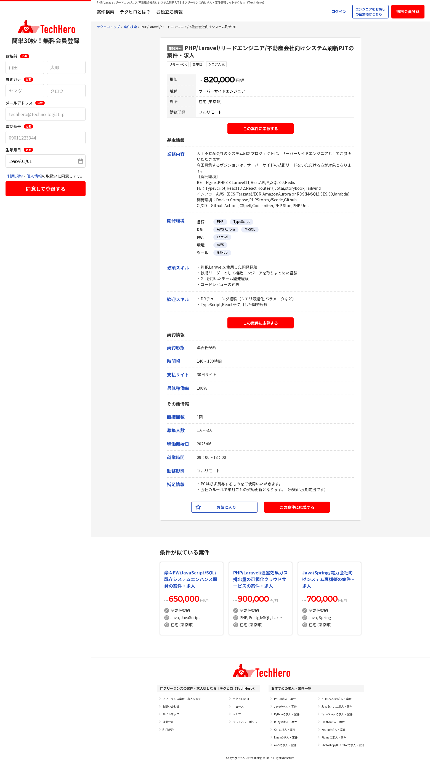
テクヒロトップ (108, 26)
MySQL (250, 229)
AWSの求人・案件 (285, 745)
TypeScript (241, 221)
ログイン (339, 11)
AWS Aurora (226, 229)
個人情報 (34, 176)
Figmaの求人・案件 (334, 737)
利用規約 (15, 176)
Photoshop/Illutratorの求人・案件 (343, 745)
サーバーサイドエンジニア (222, 91)
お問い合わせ (171, 706)
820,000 (219, 79)
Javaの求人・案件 (285, 706)
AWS (220, 244)
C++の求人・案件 (284, 729)
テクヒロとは (241, 699)
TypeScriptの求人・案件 (337, 714)
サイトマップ (171, 714)
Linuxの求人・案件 (286, 737)
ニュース (238, 706)
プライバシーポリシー (246, 722)
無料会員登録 (408, 11)
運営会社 (168, 722)
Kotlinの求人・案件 (334, 729)
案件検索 (105, 11)
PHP (220, 221)
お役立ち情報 (169, 11)
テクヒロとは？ (135, 11)
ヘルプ (237, 714)
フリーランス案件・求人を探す (182, 699)
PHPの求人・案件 (285, 699)
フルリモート (210, 112)
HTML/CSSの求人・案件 (337, 699)
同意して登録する (45, 188)
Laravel (222, 236)
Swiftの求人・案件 (333, 722)
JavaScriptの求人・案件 (337, 706)
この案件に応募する (260, 128)
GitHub (222, 252)
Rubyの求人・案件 (285, 722)
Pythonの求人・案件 (286, 714)
